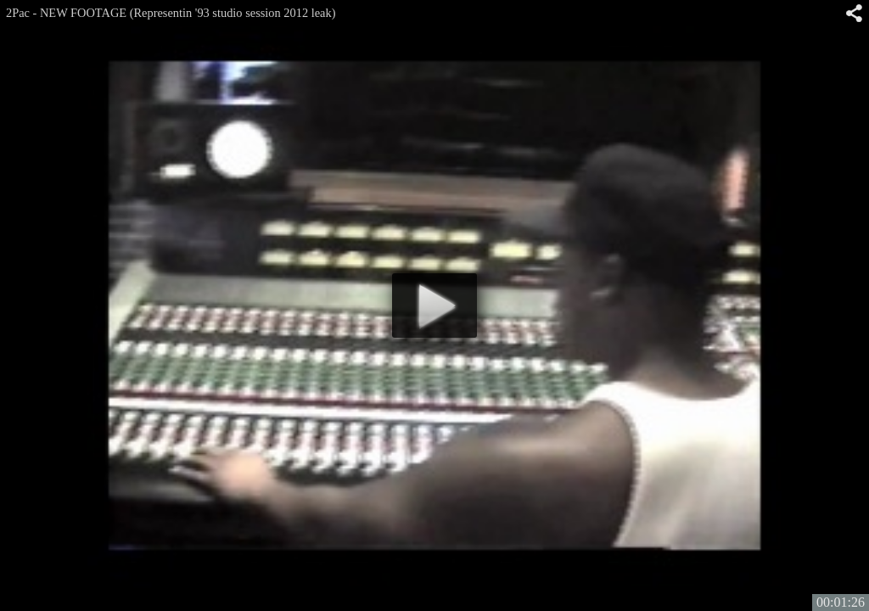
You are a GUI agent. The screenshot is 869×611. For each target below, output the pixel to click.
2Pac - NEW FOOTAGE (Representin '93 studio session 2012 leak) (170, 13)
